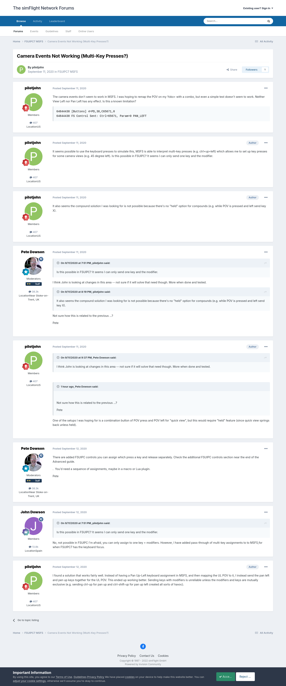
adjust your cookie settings (29, 680)
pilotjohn (38, 67)
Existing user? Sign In (258, 8)
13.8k (33, 546)
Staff (68, 31)
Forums (18, 31)
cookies (130, 676)
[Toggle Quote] (58, 263)
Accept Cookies (227, 676)
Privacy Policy (126, 655)
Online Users (86, 31)
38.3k (34, 291)
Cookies (163, 655)
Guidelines (51, 31)
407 (34, 122)
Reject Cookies (258, 676)
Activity (37, 21)
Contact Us (147, 655)
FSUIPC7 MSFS (68, 71)
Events (34, 31)
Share (232, 69)
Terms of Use (64, 676)
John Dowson (33, 512)
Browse (21, 22)
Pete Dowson (32, 252)
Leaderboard (57, 21)
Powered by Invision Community (143, 664)
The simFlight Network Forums (43, 8)
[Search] (224, 21)
